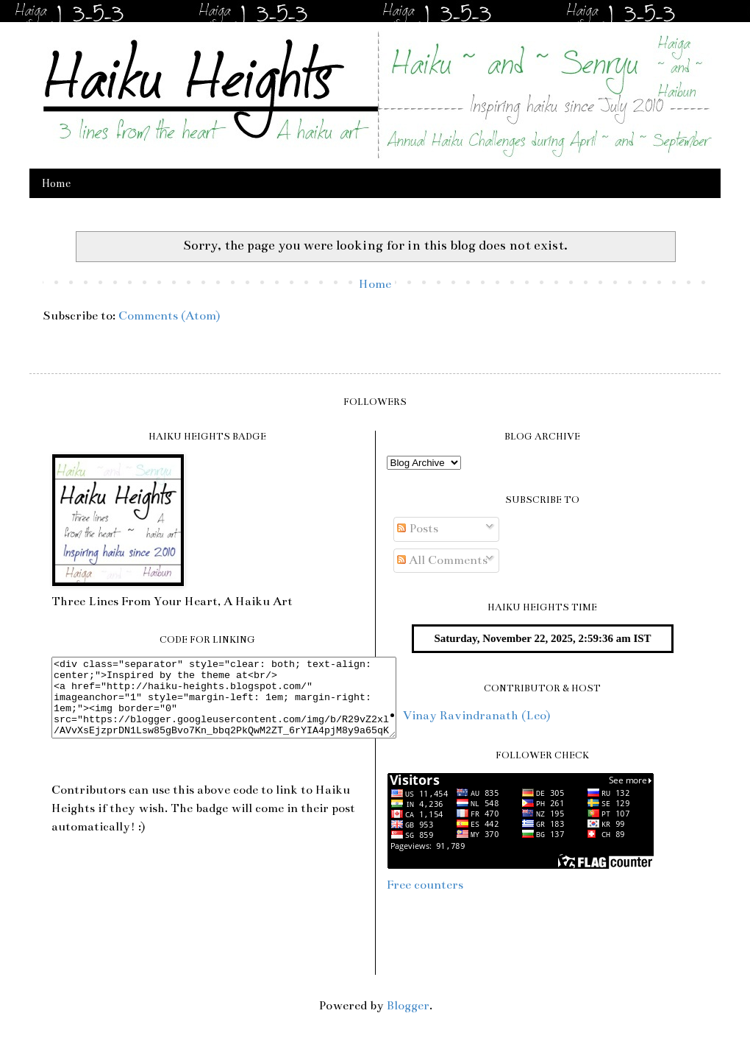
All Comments (442, 560)
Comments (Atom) (169, 315)
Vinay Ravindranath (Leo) (476, 715)
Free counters (425, 885)
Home (56, 183)
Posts (417, 528)
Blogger (408, 1005)
